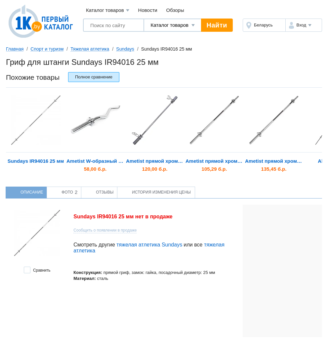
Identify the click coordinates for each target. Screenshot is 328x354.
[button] (304, 25)
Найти (217, 25)
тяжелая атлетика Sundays (149, 244)
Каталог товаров (107, 10)
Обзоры (175, 10)
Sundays (125, 49)
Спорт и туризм (46, 49)
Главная (14, 49)
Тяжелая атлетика (89, 49)
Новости (147, 10)
